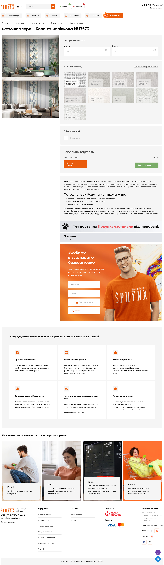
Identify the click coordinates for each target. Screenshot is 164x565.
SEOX (101, 561)
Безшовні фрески (57, 23)
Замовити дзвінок (156, 8)
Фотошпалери (20, 23)
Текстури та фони (38, 23)
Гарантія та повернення (46, 537)
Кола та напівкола (76, 23)
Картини (74, 520)
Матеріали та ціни (44, 515)
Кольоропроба (43, 520)
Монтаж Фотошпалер (46, 543)
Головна (5, 23)
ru (22, 6)
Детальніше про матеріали (146, 67)
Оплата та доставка (45, 526)
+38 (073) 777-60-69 (152, 5)
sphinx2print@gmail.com (10, 518)
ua (18, 6)
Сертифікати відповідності (47, 549)
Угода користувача (45, 532)
